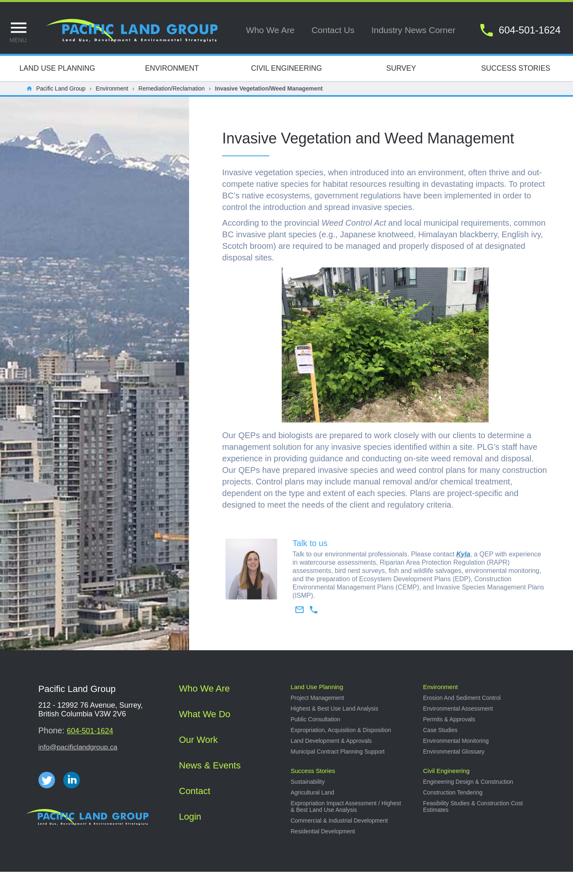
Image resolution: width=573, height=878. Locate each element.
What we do (204, 720)
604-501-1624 (90, 737)
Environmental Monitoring (456, 747)
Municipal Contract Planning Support (338, 757)
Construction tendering (453, 798)
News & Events (210, 771)
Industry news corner (414, 30)
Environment (172, 74)
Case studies (440, 736)
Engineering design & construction (468, 788)
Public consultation (315, 725)
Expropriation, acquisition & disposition (341, 736)
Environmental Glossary (454, 757)
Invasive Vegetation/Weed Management (269, 94)
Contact (195, 797)
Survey (401, 74)
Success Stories (515, 74)
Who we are (270, 30)
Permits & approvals (449, 725)
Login (190, 823)
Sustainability (308, 788)
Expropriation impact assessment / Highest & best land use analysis (346, 812)
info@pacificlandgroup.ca (77, 753)
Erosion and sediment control (462, 704)
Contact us (333, 30)
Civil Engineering (286, 74)
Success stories (313, 776)
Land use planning (317, 693)
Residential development (323, 837)
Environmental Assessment (458, 714)
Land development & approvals (331, 747)
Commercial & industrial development (339, 826)
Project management (317, 704)
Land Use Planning (57, 74)
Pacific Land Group (61, 94)
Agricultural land (312, 798)
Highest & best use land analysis (335, 714)
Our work (198, 746)
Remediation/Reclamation (172, 94)
